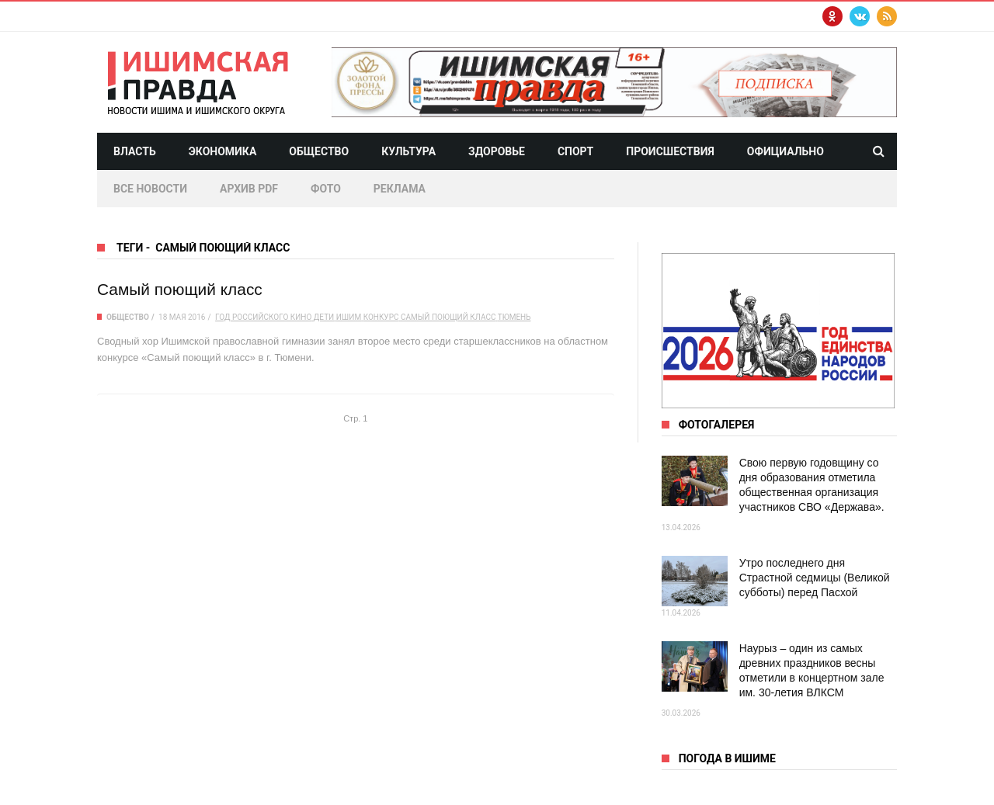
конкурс (381, 317)
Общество (319, 151)
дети (324, 317)
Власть (134, 151)
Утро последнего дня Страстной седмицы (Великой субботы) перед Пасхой (814, 578)
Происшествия (670, 151)
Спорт (575, 151)
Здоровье (496, 151)
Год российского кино (263, 317)
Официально (785, 151)
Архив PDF (249, 188)
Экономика (223, 151)
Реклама (400, 188)
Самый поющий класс (179, 289)
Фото (326, 188)
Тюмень (514, 317)
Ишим (348, 317)
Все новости (150, 188)
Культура (408, 151)
